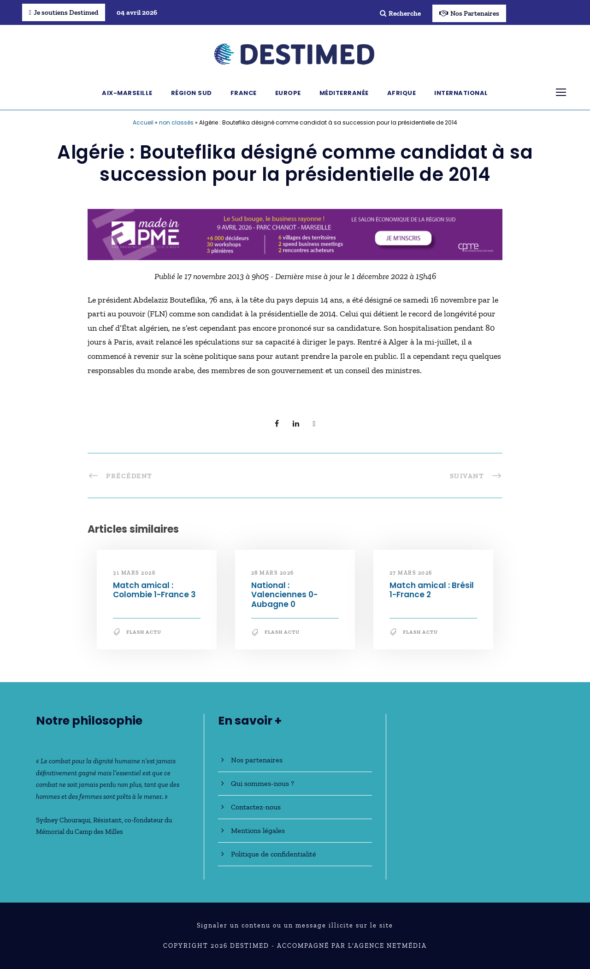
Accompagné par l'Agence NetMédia (352, 946)
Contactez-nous (256, 807)
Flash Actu (143, 632)
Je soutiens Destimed (63, 12)
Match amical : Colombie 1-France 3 (154, 590)
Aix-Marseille (127, 93)
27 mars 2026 (410, 573)
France (243, 93)
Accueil (143, 122)
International (461, 93)
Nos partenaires (257, 759)
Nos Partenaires (469, 13)
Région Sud (191, 93)
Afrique (401, 93)
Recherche (400, 13)
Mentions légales (258, 830)
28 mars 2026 (272, 573)
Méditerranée (344, 93)
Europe (288, 93)
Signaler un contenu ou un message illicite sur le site (295, 925)
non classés (176, 122)
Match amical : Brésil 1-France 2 (431, 590)
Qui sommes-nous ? (262, 783)
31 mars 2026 (134, 573)
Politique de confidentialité (273, 854)
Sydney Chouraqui (63, 820)
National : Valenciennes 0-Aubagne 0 (284, 595)
